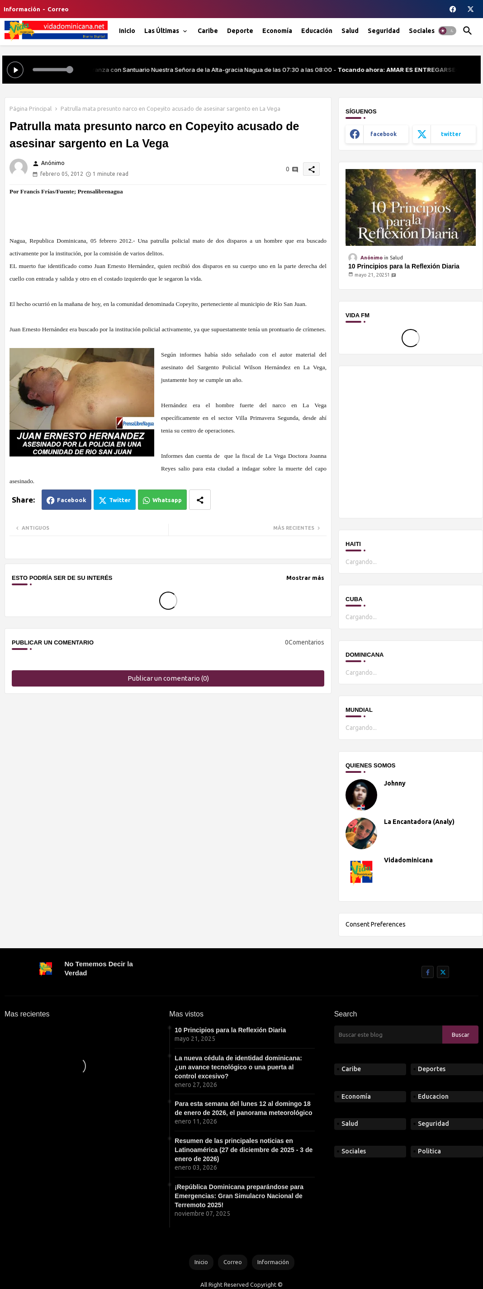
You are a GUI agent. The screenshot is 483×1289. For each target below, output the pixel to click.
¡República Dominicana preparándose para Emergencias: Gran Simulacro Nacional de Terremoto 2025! (239, 1196)
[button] (447, 30)
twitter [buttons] (451, 134)
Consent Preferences (376, 924)
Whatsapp (167, 500)
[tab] (127, 30)
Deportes (431, 1069)
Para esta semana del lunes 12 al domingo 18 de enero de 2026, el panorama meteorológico (243, 1108)
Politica (429, 1151)
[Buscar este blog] (388, 1035)
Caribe (208, 30)
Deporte (240, 30)
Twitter (120, 500)
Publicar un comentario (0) (168, 678)
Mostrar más (305, 577)
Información (22, 9)
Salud (350, 30)
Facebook (71, 500)
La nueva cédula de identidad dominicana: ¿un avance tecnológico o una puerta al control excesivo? (238, 1067)
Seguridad (384, 30)
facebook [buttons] (383, 134)
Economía (277, 30)
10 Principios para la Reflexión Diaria (403, 266)
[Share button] (200, 499)
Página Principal (30, 108)
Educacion (433, 1096)
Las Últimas (161, 30)
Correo (58, 9)
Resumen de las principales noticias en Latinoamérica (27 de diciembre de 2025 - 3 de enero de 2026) (244, 1149)
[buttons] (453, 9)
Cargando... (361, 561)
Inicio (127, 30)
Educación (316, 30)
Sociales (422, 30)
